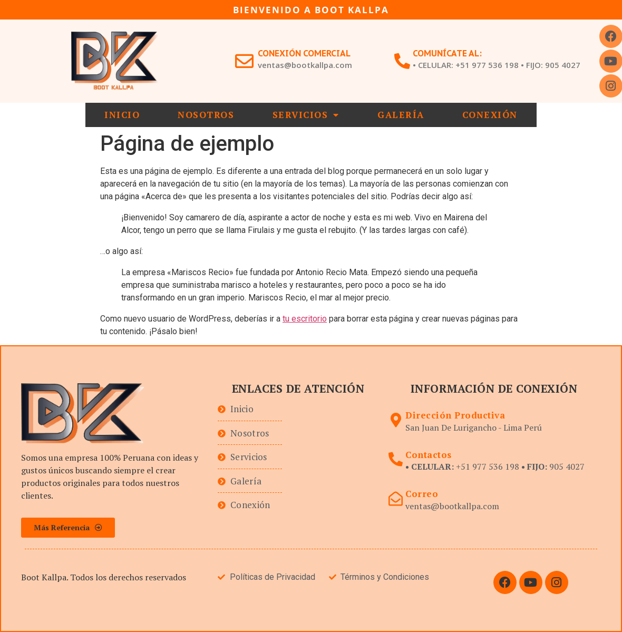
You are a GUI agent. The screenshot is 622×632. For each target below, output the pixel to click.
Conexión (490, 115)
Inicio (122, 115)
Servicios (306, 114)
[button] (68, 528)
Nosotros (206, 115)
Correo (421, 494)
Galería (400, 115)
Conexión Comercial (304, 53)
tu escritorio (305, 319)
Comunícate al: (447, 53)
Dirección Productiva (455, 415)
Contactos (428, 455)
